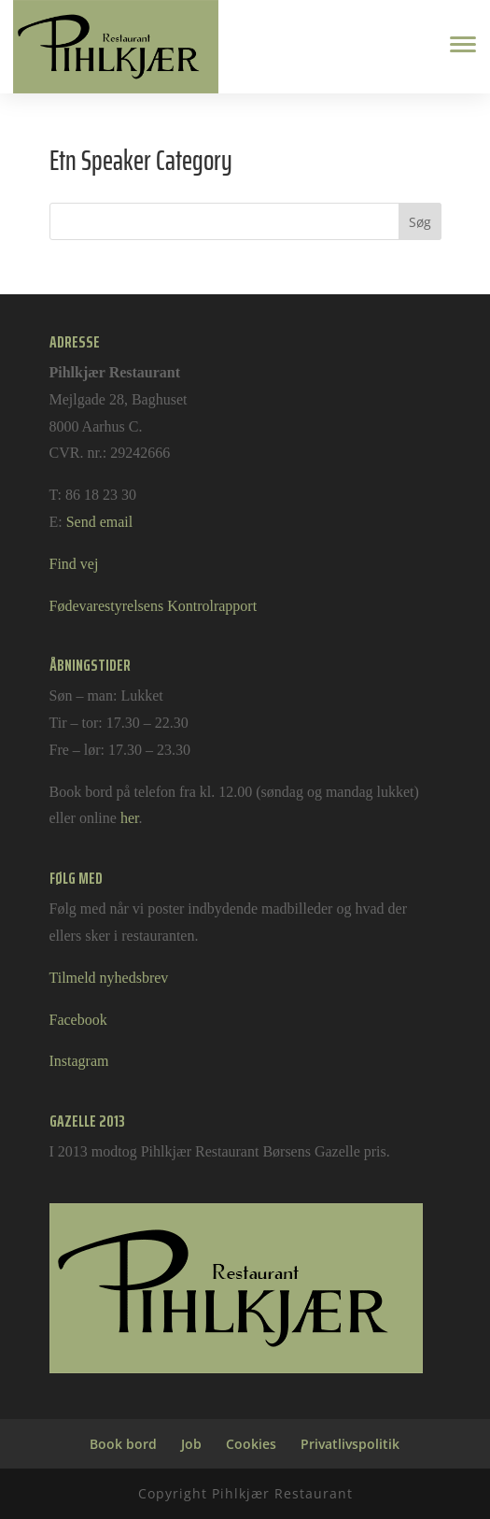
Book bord (123, 1444)
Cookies (251, 1444)
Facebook (78, 1020)
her (129, 818)
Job (191, 1444)
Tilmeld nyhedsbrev (109, 978)
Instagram (79, 1061)
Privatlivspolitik (350, 1444)
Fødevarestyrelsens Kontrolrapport (153, 606)
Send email (99, 522)
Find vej (74, 564)
